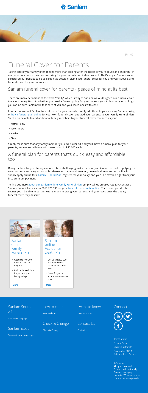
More (15, 284)
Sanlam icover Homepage (21, 335)
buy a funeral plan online (26, 114)
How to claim (49, 313)
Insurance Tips (84, 313)
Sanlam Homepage (17, 318)
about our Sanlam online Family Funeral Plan (55, 184)
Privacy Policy (120, 343)
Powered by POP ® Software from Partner (125, 352)
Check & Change (51, 330)
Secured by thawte (123, 346)
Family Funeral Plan (50, 175)
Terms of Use (120, 338)
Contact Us (82, 330)
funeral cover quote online (84, 188)
